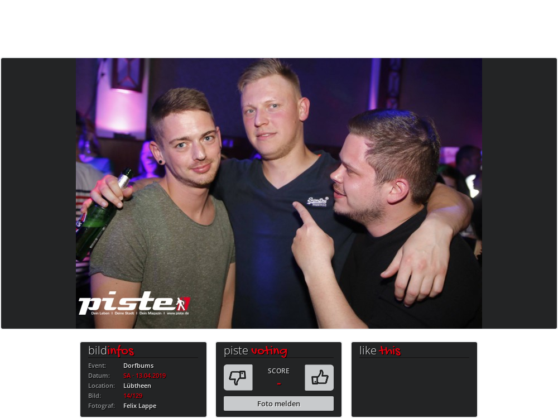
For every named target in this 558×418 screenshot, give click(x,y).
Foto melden (278, 403)
